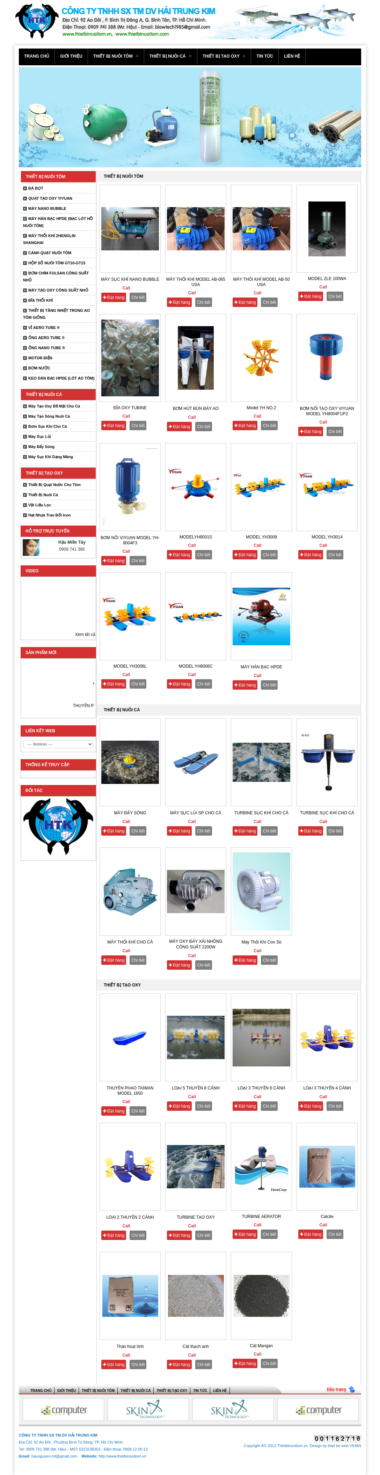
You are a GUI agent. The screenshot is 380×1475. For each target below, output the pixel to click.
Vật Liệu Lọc (39, 505)
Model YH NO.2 (261, 407)
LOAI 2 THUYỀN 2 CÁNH (130, 1217)
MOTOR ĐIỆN (40, 358)
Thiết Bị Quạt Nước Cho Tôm (54, 485)
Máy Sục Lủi (39, 436)
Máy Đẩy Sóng (41, 447)
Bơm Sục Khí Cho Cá (47, 426)
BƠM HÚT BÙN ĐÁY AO (196, 408)
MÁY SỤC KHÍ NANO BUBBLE (130, 279)
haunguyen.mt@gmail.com (54, 1456)
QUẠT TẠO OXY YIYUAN (50, 198)
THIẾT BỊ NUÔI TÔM (116, 56)
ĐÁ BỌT (35, 188)
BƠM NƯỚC (39, 368)
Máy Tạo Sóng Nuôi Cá (49, 416)
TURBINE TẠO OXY (196, 1217)
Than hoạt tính (130, 1346)
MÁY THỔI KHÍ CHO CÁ (130, 942)
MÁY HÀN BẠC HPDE (261, 667)
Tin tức (264, 56)
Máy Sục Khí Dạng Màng (50, 457)
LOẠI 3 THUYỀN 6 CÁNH (261, 1088)
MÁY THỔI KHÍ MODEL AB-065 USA (195, 282)
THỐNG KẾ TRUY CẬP (47, 764)
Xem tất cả (85, 634)
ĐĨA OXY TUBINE (130, 407)
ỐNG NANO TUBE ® (46, 348)
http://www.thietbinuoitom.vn (122, 1456)
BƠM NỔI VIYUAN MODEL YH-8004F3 (130, 540)
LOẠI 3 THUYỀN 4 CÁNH (327, 1088)
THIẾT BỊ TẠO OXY (224, 56)
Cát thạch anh (196, 1346)
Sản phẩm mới (40, 652)
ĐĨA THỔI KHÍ (40, 300)
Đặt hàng (113, 297)
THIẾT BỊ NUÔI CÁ (170, 56)
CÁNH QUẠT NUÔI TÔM (49, 253)
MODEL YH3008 (261, 537)
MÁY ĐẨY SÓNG (130, 812)
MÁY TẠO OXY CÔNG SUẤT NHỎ (58, 290)
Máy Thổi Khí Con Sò (261, 942)
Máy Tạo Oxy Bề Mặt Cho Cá (54, 406)
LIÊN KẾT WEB (40, 730)
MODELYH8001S (196, 537)
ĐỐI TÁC (34, 790)
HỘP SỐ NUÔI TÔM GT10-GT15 (56, 263)
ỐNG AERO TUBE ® (46, 338)
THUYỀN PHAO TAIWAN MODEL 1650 (130, 1091)
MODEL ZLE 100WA (327, 278)
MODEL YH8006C (196, 666)
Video (31, 570)
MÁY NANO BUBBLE (47, 208)
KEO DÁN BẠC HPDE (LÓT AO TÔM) (61, 378)
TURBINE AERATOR (261, 1216)
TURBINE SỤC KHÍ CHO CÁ (261, 812)
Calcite (327, 1216)
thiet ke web (338, 1446)
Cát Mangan (261, 1345)
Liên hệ (292, 56)
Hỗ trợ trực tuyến (47, 531)
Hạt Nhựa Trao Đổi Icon (49, 515)
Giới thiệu (71, 56)
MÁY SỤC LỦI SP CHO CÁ (195, 812)
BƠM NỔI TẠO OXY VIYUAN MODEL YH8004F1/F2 (327, 411)
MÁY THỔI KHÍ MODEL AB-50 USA (261, 282)
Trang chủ (36, 56)
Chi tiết (138, 297)
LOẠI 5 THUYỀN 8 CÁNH (195, 1088)
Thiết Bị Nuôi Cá (43, 495)
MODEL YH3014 (327, 537)
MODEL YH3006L (130, 666)
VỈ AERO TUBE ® (44, 327)
